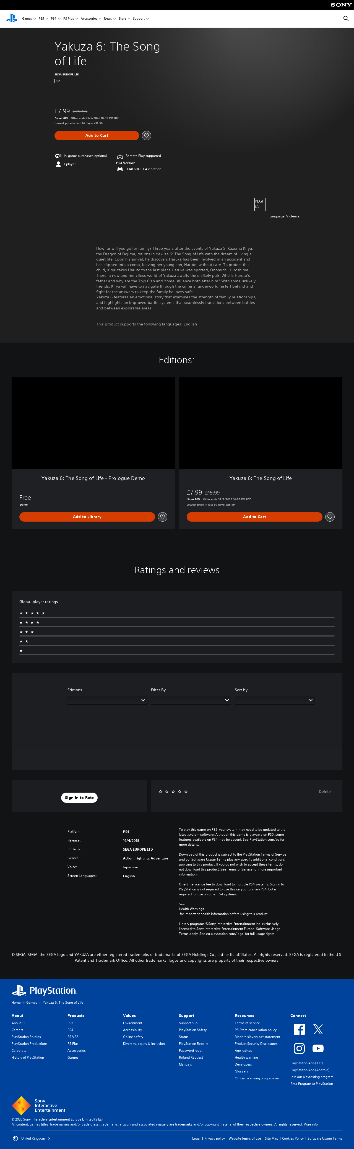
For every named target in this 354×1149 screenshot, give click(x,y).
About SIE (19, 1023)
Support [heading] (186, 1015)
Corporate (19, 1050)
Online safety (133, 1036)
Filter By (158, 689)
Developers (243, 1064)
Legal (196, 1138)
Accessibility (132, 1029)
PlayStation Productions (30, 1043)
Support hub (188, 1023)
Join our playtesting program (312, 1076)
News (108, 19)
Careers (17, 1029)
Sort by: (242, 689)
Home (16, 1002)
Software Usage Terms (325, 1138)
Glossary (241, 1071)
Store (122, 19)
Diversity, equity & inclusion (144, 1043)
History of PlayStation (28, 1057)
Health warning (246, 1057)
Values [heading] (129, 1015)
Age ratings (243, 1050)
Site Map (271, 1138)
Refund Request (191, 1057)
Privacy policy (214, 1138)
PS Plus (68, 19)
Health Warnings (191, 909)
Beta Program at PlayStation (311, 1083)
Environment (132, 1023)
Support (139, 19)
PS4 (53, 19)
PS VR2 (72, 1036)
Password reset (190, 1050)
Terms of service (247, 1023)
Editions (74, 689)
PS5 (41, 19)
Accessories (89, 19)
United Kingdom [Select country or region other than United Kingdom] (32, 1138)
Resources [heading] (244, 1015)
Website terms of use (245, 1138)
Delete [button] (325, 791)
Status (184, 1036)
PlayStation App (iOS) (306, 1063)
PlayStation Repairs (193, 1043)
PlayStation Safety (193, 1029)
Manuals (185, 1064)
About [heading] (17, 1015)
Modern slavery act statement (257, 1036)
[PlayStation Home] (12, 18)
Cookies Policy (293, 1138)
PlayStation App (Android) (309, 1070)
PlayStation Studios (26, 1036)
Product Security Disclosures (256, 1043)
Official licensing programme (257, 1078)
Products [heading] (75, 1015)
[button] (79, 798)
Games (27, 19)
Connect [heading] (298, 1015)
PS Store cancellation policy (256, 1029)
